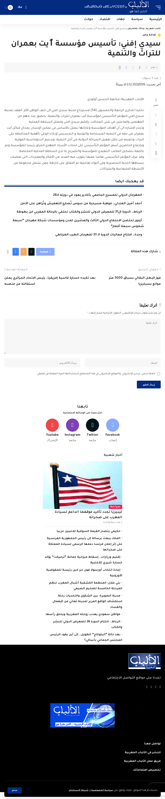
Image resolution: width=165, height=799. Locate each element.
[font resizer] (20, 7)
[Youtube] (52, 436)
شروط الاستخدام (74, 790)
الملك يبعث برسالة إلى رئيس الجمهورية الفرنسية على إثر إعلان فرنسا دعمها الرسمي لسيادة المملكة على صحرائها (84, 550)
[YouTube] (151, 694)
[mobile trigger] (157, 7)
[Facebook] (112, 436)
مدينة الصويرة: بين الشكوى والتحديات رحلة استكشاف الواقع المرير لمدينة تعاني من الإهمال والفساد (87, 608)
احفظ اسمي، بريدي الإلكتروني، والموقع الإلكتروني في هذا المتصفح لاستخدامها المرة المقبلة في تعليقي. (96, 378)
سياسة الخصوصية (100, 790)
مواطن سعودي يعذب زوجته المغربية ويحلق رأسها (83, 621)
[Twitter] (92, 436)
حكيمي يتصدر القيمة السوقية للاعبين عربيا (88, 537)
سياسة (115, 513)
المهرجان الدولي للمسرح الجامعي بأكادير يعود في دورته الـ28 (97, 195)
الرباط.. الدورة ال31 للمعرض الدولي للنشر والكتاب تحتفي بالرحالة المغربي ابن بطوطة (79, 212)
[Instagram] (72, 436)
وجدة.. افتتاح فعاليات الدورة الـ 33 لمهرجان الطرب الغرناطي (98, 235)
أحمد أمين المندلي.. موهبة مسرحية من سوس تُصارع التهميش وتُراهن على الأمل (81, 204)
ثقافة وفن (149, 35)
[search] (26, 7)
